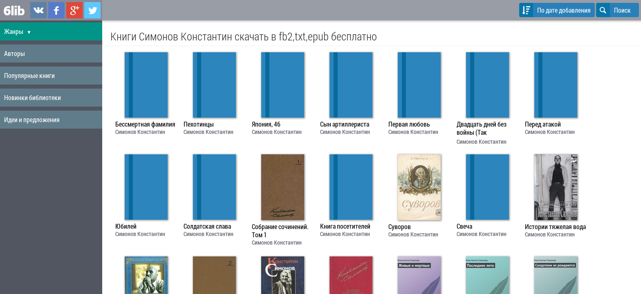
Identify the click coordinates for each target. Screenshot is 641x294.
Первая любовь (409, 124)
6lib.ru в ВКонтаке (38, 10)
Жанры (17, 31)
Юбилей (126, 226)
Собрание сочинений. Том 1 (280, 231)
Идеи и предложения (32, 119)
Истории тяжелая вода (555, 227)
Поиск (613, 10)
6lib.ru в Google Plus (74, 10)
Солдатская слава (207, 226)
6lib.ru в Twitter (92, 10)
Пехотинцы (199, 124)
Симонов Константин (140, 132)
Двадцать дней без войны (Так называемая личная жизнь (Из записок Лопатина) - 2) (483, 129)
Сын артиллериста (344, 124)
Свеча (464, 226)
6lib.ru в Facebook (56, 10)
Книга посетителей (345, 226)
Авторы (14, 53)
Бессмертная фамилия (145, 124)
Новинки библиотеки (32, 97)
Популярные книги (29, 75)
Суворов (399, 227)
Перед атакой (543, 124)
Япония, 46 (266, 124)
